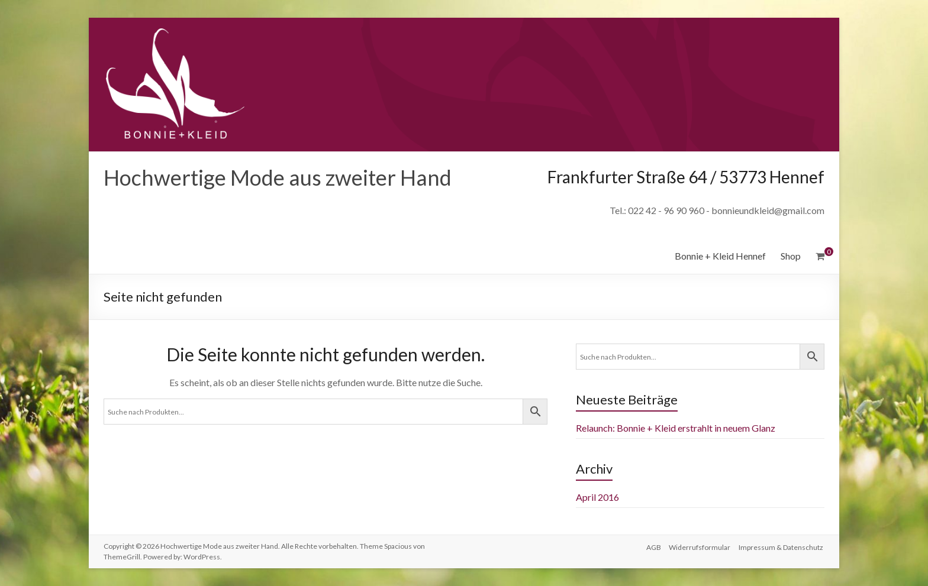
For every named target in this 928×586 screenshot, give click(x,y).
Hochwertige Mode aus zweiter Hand (278, 177)
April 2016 (597, 497)
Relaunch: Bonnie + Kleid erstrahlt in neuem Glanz (675, 427)
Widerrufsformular (699, 546)
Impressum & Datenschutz (782, 546)
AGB (652, 546)
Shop (791, 255)
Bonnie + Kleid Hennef (720, 255)
